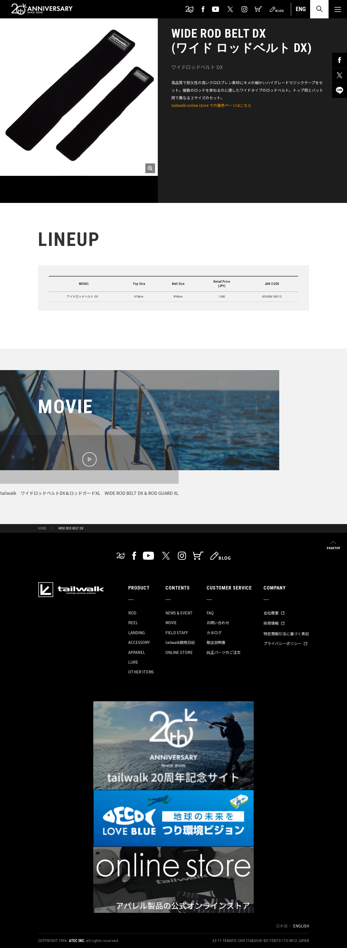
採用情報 (274, 623)
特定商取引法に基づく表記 (286, 633)
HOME (42, 528)
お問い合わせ (218, 622)
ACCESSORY (139, 642)
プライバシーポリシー (285, 643)
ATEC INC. (77, 941)
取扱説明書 (216, 642)
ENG (301, 9)
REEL (133, 622)
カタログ (214, 632)
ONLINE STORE (179, 652)
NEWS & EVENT (179, 612)
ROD (132, 612)
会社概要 (274, 612)
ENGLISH (301, 926)
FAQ (210, 612)
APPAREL (136, 652)
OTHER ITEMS (141, 671)
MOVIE (171, 622)
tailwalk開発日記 (180, 642)
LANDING (136, 632)
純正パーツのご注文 (224, 652)
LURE (133, 662)
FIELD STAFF (176, 632)
